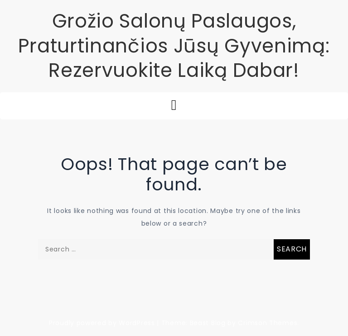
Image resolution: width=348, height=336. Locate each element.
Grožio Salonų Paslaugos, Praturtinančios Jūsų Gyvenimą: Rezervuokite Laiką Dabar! (173, 46)
